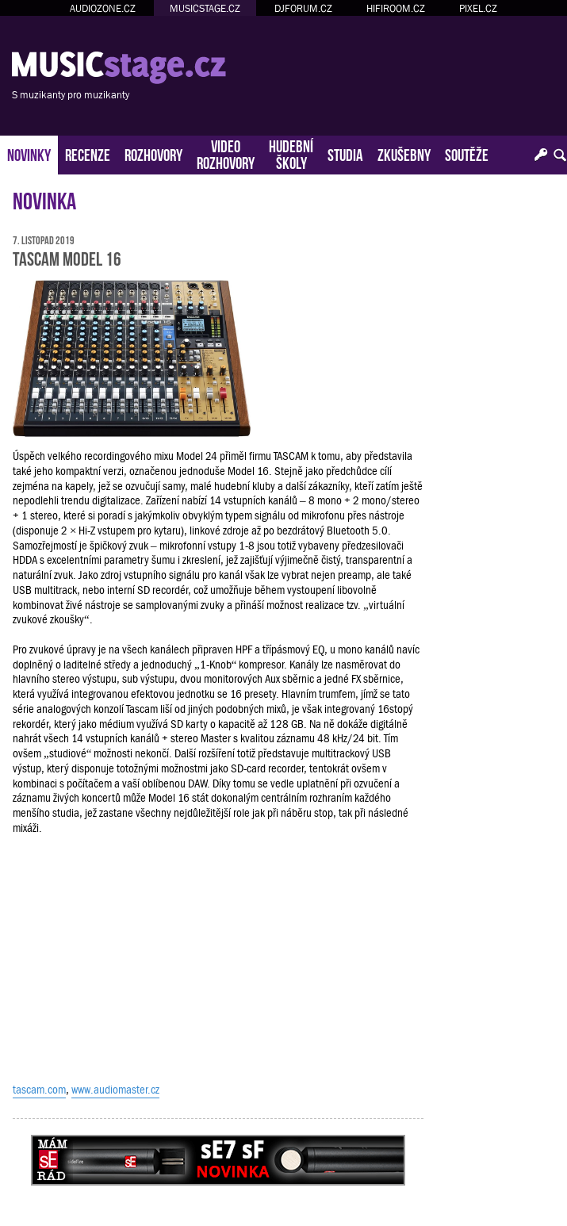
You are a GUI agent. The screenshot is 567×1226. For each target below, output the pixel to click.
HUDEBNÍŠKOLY (291, 153)
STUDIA (345, 153)
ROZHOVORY (153, 153)
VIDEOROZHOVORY (226, 153)
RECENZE (87, 153)
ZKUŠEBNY (404, 153)
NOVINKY (29, 153)
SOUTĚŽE (466, 153)
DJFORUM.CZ (303, 8)
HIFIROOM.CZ (395, 8)
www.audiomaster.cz (115, 1089)
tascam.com (39, 1089)
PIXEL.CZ (478, 8)
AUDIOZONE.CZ (103, 8)
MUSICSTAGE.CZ (205, 8)
